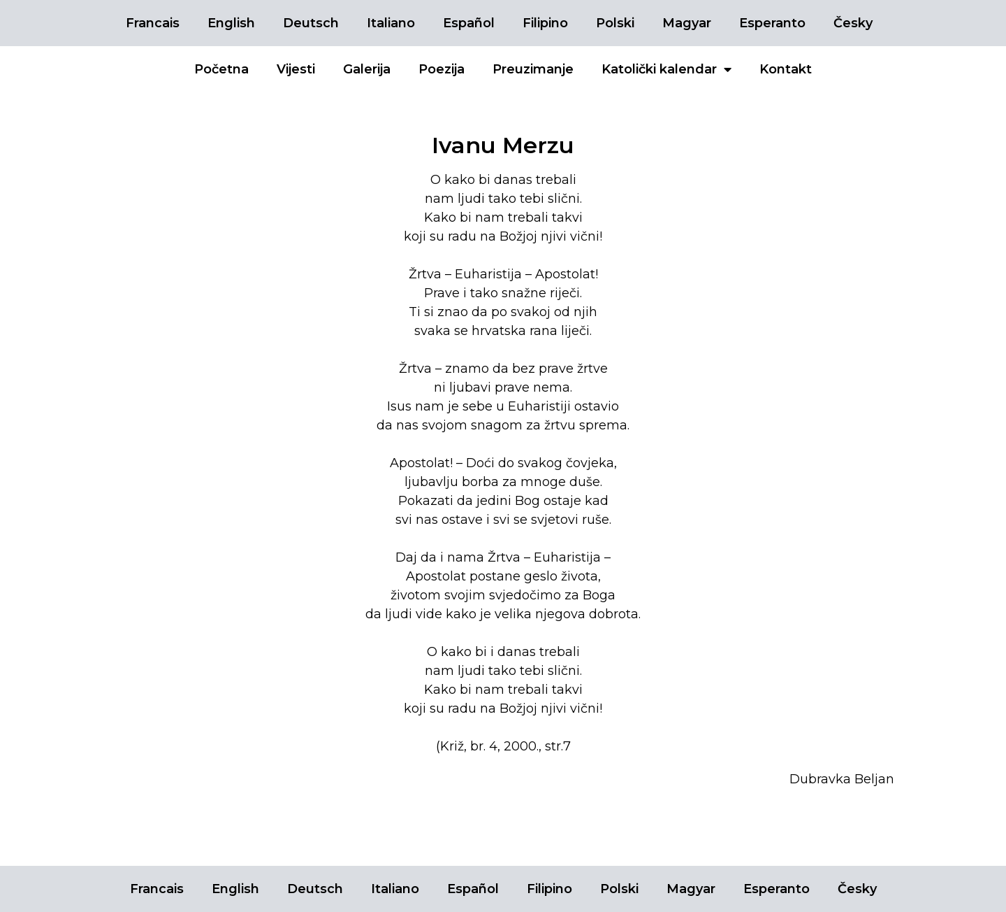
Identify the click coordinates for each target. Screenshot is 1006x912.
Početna (221, 69)
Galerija (367, 69)
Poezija (441, 69)
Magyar (686, 23)
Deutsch (311, 23)
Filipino (545, 23)
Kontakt (785, 69)
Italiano (391, 23)
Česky (853, 23)
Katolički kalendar (666, 69)
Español (469, 23)
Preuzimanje (533, 69)
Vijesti (296, 69)
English (231, 23)
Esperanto (772, 23)
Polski (615, 23)
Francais (153, 23)
